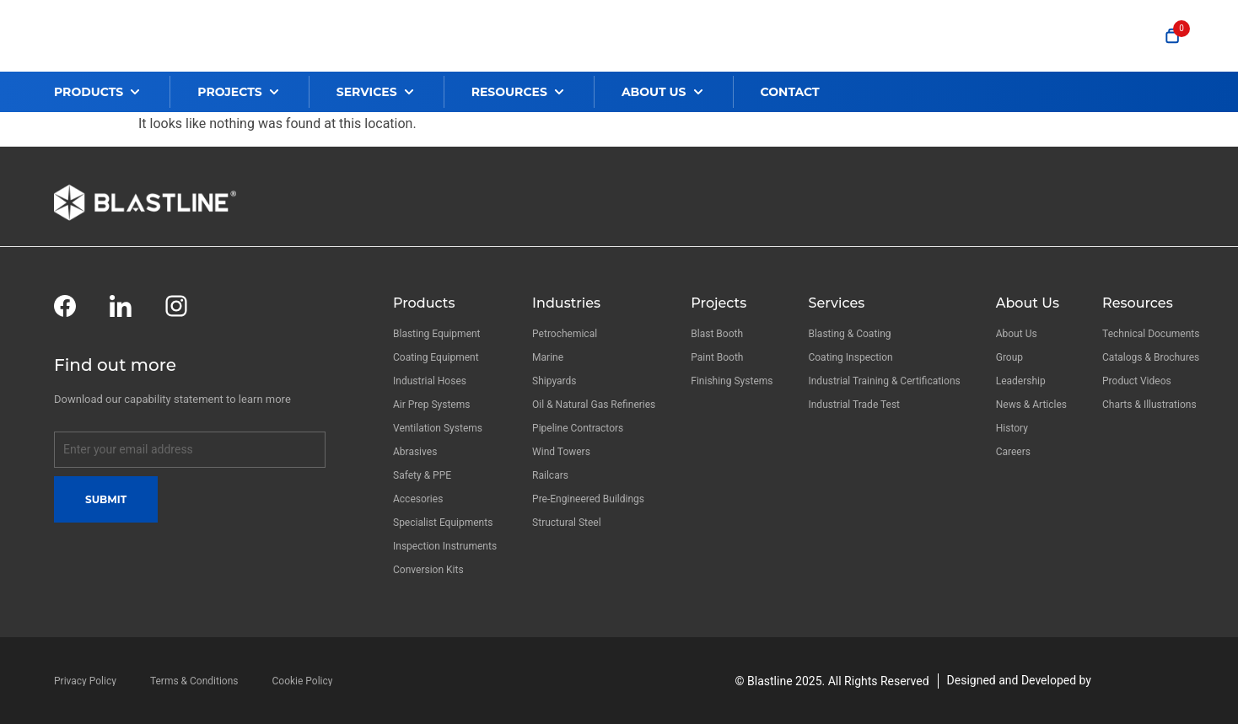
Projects (718, 303)
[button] (112, 92)
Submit (105, 499)
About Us (1027, 303)
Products (424, 303)
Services (836, 303)
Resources (1137, 303)
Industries (566, 303)
